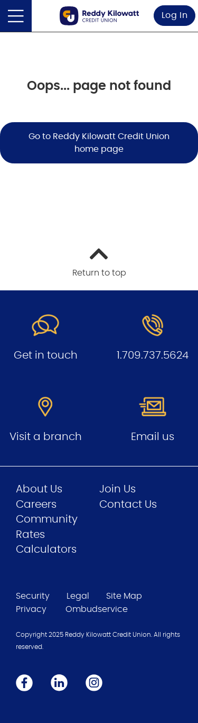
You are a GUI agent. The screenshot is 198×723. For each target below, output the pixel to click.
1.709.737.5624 (152, 355)
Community (47, 519)
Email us (152, 437)
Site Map (124, 596)
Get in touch (46, 355)
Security (33, 596)
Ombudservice (96, 609)
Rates (30, 534)
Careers (36, 504)
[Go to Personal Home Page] (99, 15)
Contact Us (128, 504)
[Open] (16, 16)
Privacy (31, 609)
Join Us (117, 489)
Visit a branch (46, 437)
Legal (78, 596)
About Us (39, 489)
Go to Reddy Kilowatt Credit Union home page (99, 142)
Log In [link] (175, 15)
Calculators (46, 549)
